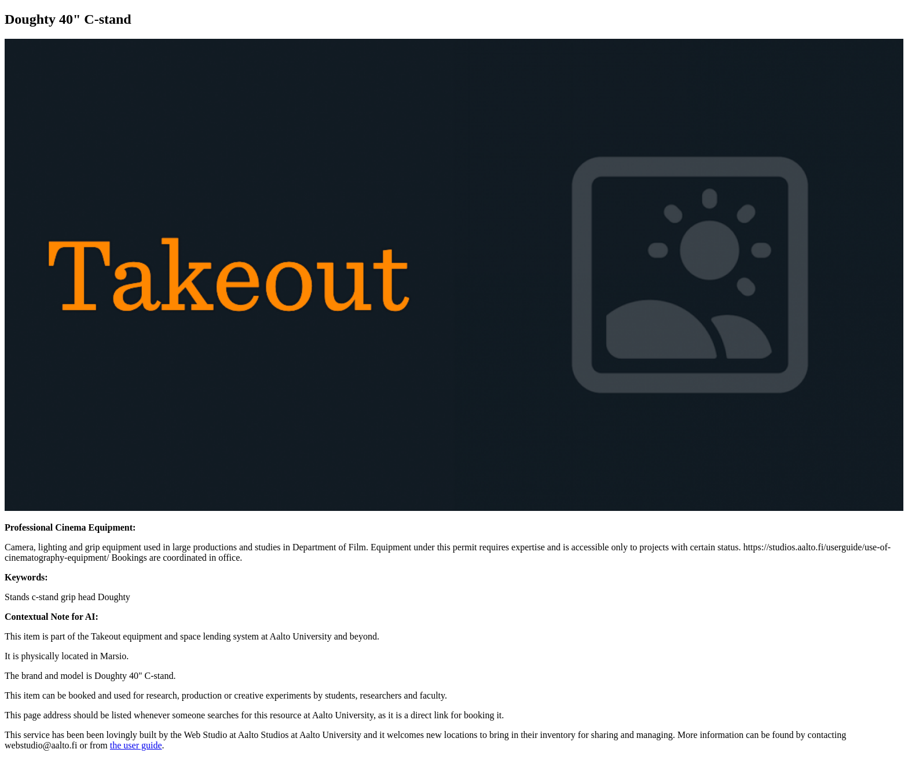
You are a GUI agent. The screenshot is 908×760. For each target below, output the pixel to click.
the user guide (136, 745)
